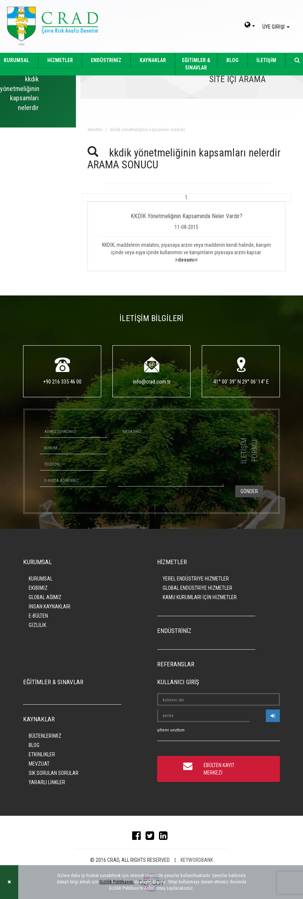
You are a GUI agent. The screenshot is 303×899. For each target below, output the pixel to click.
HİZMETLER (60, 60)
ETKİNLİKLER (42, 754)
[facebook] (138, 837)
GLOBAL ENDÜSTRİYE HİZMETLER (197, 588)
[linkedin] (165, 837)
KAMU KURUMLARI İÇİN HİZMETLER (200, 597)
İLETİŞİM (266, 60)
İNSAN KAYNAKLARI (49, 606)
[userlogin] (273, 715)
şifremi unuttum (171, 730)
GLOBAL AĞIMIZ (45, 597)
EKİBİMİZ (38, 588)
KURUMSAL (40, 579)
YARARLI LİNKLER (47, 782)
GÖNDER (249, 491)
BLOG (232, 60)
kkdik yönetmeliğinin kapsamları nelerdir (147, 129)
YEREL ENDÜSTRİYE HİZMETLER (196, 579)
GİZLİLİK (37, 625)
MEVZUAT (39, 764)
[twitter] (152, 837)
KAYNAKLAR (153, 60)
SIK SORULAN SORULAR (54, 773)
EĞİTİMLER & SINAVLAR (196, 64)
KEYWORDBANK (197, 860)
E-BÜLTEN (38, 616)
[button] (186, 232)
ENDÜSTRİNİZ (106, 60)
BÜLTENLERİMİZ (45, 736)
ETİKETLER (94, 129)
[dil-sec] (250, 26)
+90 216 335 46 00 (62, 381)
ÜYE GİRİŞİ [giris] (277, 27)
